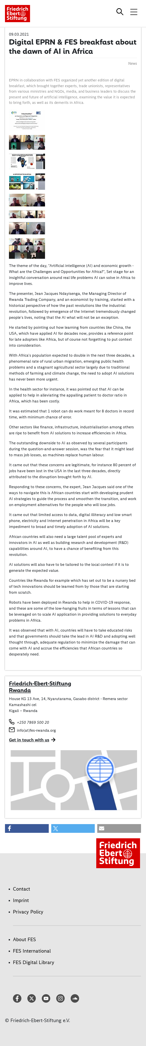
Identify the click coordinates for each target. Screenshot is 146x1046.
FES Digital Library (33, 962)
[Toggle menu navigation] (134, 11)
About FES (24, 939)
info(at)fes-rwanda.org (36, 730)
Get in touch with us (29, 740)
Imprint (21, 900)
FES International (32, 951)
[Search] (121, 11)
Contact (21, 889)
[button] (27, 828)
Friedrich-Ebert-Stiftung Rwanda (40, 687)
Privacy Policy (28, 912)
